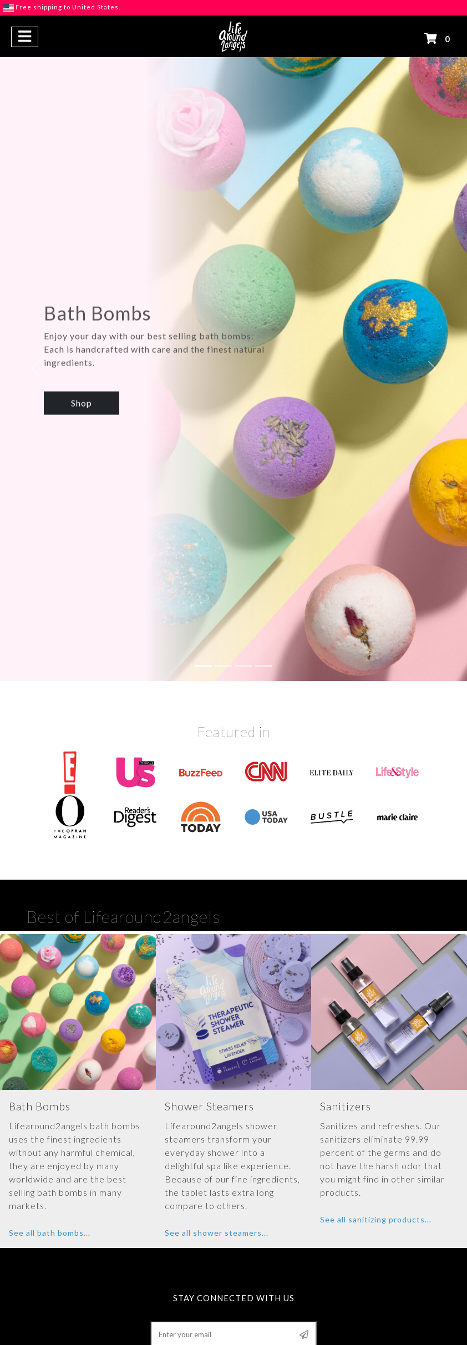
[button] (24, 37)
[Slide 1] (203, 609)
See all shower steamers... (216, 1176)
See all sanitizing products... (376, 1163)
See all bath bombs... (49, 1176)
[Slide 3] (243, 609)
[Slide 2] (223, 609)
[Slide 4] (263, 609)
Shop (81, 371)
